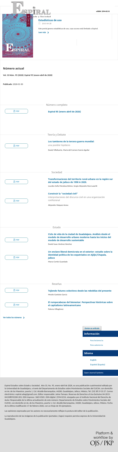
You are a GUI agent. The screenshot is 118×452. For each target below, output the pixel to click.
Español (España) (97, 364)
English (93, 360)
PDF (17, 111)
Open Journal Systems (93, 372)
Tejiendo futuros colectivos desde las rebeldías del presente (79, 290)
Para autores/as (96, 345)
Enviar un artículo (92, 328)
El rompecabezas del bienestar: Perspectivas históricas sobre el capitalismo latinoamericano (80, 304)
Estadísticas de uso (50, 20)
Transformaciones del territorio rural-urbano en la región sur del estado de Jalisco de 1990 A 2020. (80, 181)
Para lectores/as (96, 340)
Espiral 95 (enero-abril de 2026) (64, 111)
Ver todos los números (12, 317)
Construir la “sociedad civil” (80, 197)
